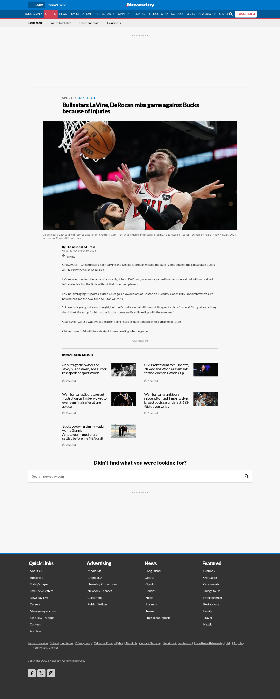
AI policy (239, 643)
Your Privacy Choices (45, 647)
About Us (36, 571)
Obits (191, 13)
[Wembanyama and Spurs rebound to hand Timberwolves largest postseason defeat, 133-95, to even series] (181, 405)
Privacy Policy (83, 643)
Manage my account (43, 611)
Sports (50, 13)
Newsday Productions (102, 584)
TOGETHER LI (246, 13)
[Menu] (36, 5)
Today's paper (39, 584)
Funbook (209, 571)
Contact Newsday (150, 643)
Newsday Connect (100, 591)
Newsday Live (39, 597)
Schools (177, 13)
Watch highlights (61, 23)
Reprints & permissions (177, 643)
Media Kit (94, 571)
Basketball (35, 23)
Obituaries (210, 577)
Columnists (114, 23)
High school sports (158, 617)
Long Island (33, 13)
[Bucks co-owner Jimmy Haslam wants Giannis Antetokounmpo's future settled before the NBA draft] (99, 437)
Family (207, 611)
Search (224, 13)
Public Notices (97, 604)
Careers (35, 604)
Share (68, 256)
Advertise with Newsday (209, 643)
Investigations (81, 13)
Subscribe (36, 577)
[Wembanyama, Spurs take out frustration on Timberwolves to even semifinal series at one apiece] (99, 405)
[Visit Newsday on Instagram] (51, 673)
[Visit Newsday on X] (41, 673)
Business (139, 13)
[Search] (246, 476)
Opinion (124, 13)
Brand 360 (95, 577)
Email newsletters (41, 591)
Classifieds (95, 597)
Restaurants (105, 13)
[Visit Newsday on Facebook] (32, 673)
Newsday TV (207, 13)
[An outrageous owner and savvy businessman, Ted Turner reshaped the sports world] (99, 374)
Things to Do (158, 13)
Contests (36, 624)
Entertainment (212, 597)
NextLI (208, 624)
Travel (207, 617)
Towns (149, 611)
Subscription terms (61, 643)
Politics (150, 591)
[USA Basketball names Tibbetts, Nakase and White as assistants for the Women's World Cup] (181, 374)
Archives (35, 631)
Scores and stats (89, 23)
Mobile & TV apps (42, 617)
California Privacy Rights (108, 643)
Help (228, 643)
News (63, 13)
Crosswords (211, 584)
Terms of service (38, 643)
